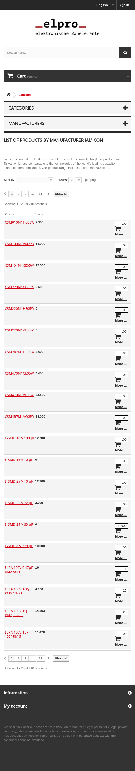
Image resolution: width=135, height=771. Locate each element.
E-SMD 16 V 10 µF (19, 460)
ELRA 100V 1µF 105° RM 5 (16, 634)
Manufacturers (26, 123)
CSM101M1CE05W (19, 265)
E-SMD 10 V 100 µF (20, 438)
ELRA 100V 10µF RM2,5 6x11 (17, 613)
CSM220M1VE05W (19, 330)
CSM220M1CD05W (19, 287)
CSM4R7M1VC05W (19, 416)
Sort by (9, 180)
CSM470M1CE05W (19, 373)
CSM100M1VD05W (19, 244)
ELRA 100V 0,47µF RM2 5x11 (19, 569)
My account (15, 706)
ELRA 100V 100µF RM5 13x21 (18, 591)
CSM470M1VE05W (19, 395)
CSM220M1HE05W (19, 308)
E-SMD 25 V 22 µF (19, 503)
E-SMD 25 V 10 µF (19, 481)
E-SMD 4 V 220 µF (19, 546)
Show (63, 180)
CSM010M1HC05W (19, 222)
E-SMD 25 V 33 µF (19, 524)
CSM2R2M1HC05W (20, 352)
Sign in (124, 5)
